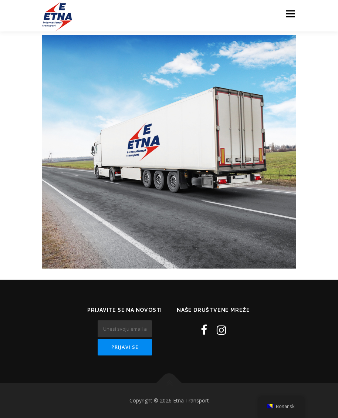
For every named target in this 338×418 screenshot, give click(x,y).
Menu (290, 13)
